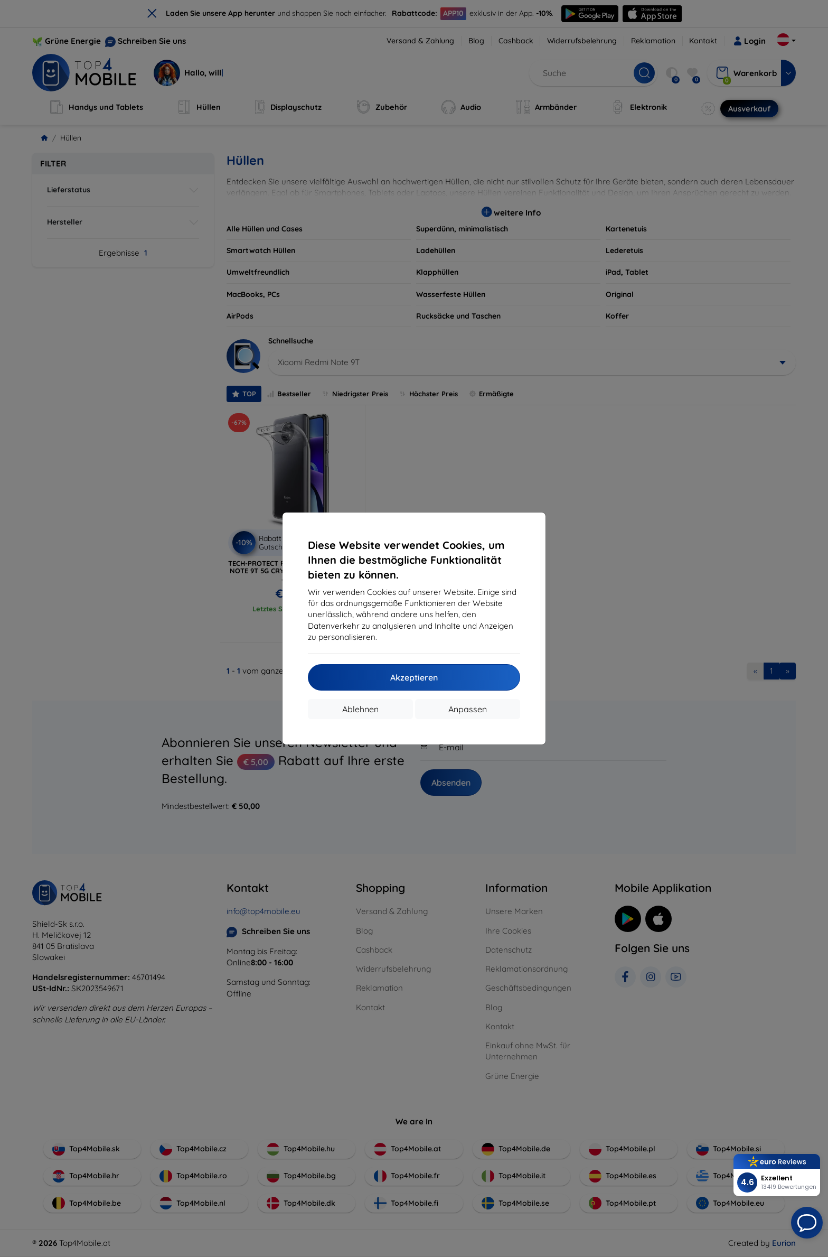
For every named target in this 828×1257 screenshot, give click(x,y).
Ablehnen (360, 709)
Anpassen (467, 709)
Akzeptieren (414, 677)
